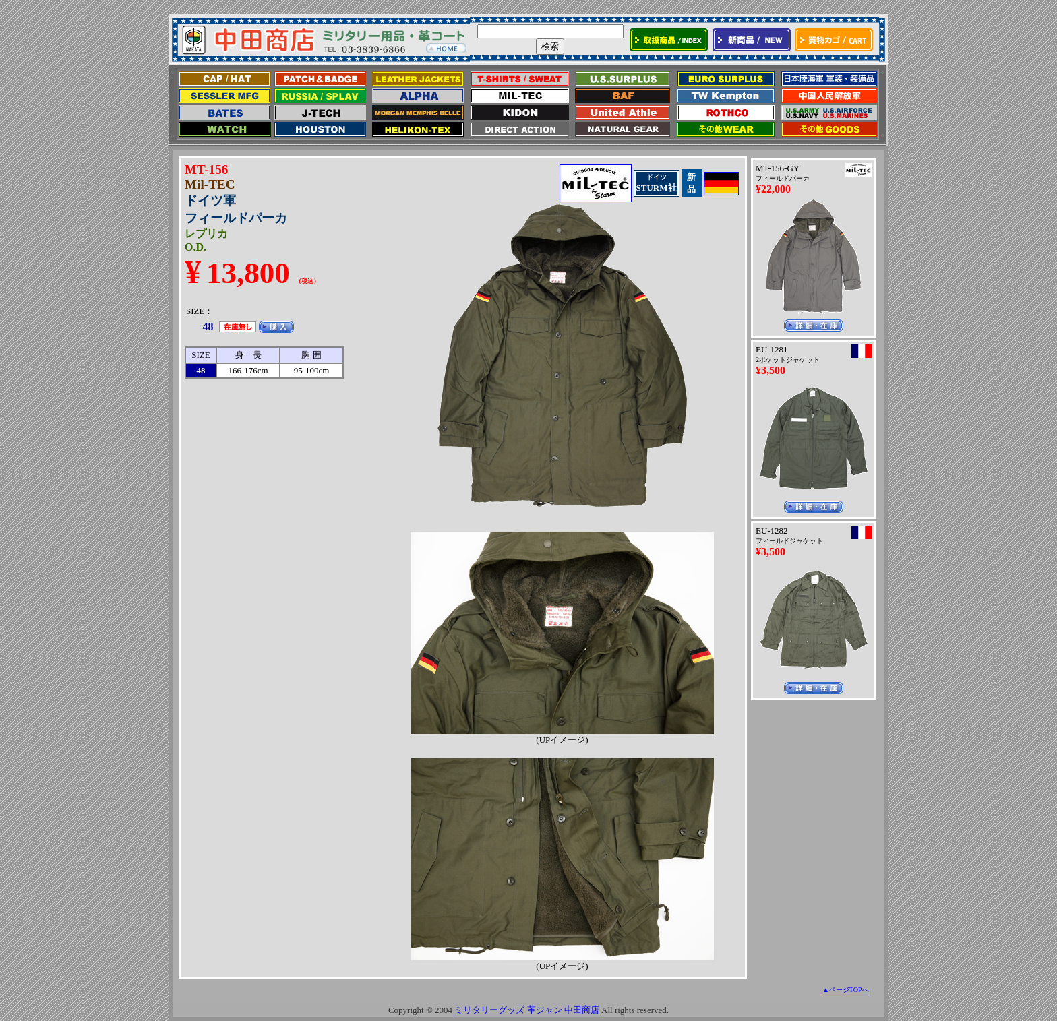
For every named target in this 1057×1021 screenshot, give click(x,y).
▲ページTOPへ (845, 989)
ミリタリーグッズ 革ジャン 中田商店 (526, 1010)
